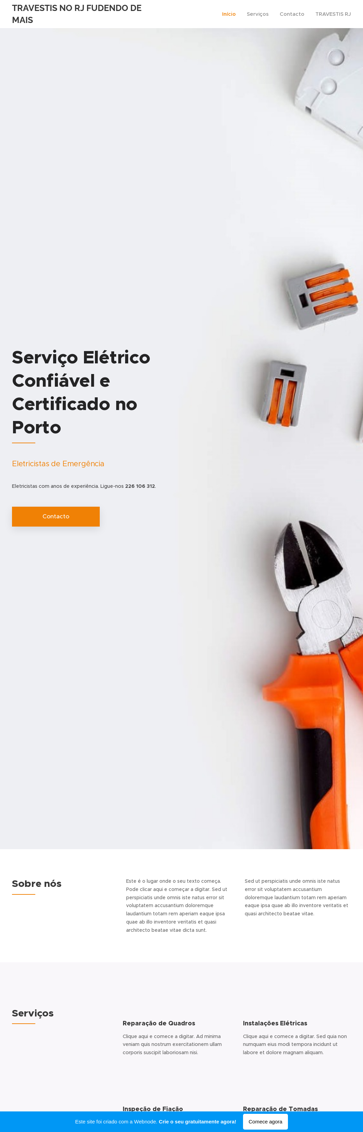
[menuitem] (230, 14)
